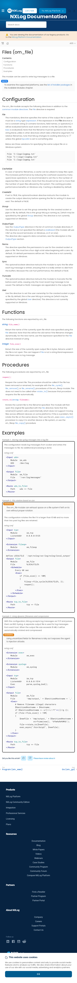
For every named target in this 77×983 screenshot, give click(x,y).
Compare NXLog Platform (38, 875)
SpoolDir (26, 139)
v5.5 (71, 43)
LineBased (50, 230)
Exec (7, 129)
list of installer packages (58, 84)
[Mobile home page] (7, 43)
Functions (8, 65)
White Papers (38, 849)
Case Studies (38, 862)
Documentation (38, 841)
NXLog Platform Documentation (26, 37)
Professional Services (15, 813)
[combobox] (26, 24)
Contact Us (38, 930)
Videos (38, 854)
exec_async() (66, 417)
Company (38, 917)
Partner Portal (38, 900)
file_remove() (11, 388)
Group (30, 215)
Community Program (38, 867)
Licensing (10, 819)
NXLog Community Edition (18, 802)
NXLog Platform (13, 796)
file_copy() (20, 423)
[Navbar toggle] (2, 43)
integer (5, 344)
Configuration (10, 61)
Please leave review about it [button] (44, 758)
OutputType (18, 227)
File (34, 109)
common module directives (15, 109)
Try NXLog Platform (51, 11)
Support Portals (38, 925)
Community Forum (38, 871)
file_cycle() (57, 385)
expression (31, 120)
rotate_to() (42, 391)
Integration (11, 807)
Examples (8, 71)
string (18, 120)
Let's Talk (29, 11)
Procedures (9, 68)
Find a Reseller (38, 892)
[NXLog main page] (14, 10)
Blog (38, 845)
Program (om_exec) (12, 769)
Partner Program (38, 896)
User (29, 299)
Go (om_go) (68, 769)
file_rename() (28, 388)
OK (38, 974)
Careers (38, 921)
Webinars (38, 858)
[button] (3, 10)
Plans (8, 824)
